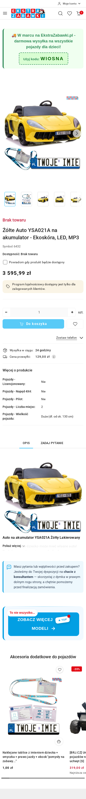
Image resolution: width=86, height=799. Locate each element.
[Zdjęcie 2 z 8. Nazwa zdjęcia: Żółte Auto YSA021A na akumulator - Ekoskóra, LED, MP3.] (26, 199)
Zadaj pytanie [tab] (52, 443)
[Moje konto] (69, 3)
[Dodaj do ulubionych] (75, 324)
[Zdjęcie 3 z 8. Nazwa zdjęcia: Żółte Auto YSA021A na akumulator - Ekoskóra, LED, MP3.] (43, 199)
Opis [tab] (26, 443)
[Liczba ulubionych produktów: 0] (69, 13)
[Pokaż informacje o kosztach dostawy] (53, 356)
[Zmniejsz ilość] (6, 312)
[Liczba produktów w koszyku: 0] (78, 13)
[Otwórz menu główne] (5, 13)
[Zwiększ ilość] (72, 312)
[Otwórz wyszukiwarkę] (60, 13)
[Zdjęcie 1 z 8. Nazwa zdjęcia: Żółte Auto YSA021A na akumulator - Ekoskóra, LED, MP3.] (10, 199)
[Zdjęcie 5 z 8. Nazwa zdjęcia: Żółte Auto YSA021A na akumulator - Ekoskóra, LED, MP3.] (76, 199)
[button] (76, 133)
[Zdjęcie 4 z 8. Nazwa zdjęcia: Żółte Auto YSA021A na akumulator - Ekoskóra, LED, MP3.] (59, 199)
